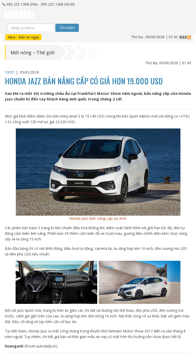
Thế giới (45, 52)
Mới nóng (21, 52)
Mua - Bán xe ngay (23, 37)
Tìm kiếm (67, 27)
